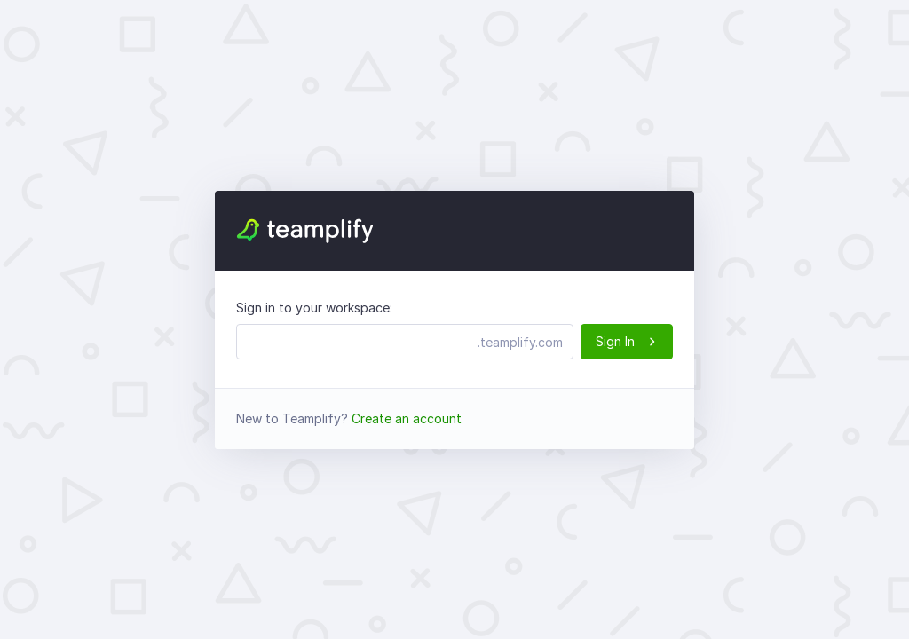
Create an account (407, 418)
